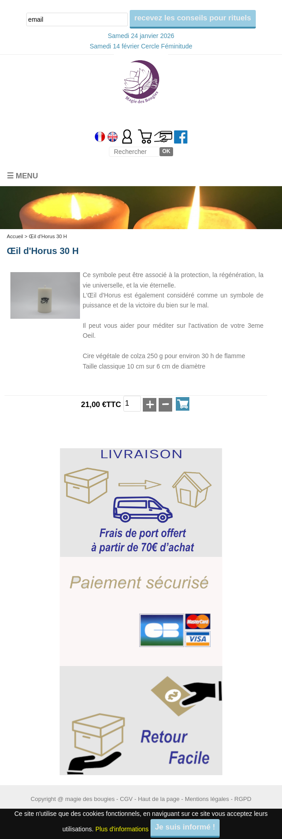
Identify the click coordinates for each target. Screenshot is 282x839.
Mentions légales (207, 799)
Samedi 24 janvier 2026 (141, 35)
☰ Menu (22, 176)
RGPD (242, 799)
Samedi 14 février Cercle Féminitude (140, 46)
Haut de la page (158, 799)
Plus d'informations (122, 828)
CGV (126, 799)
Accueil (15, 236)
